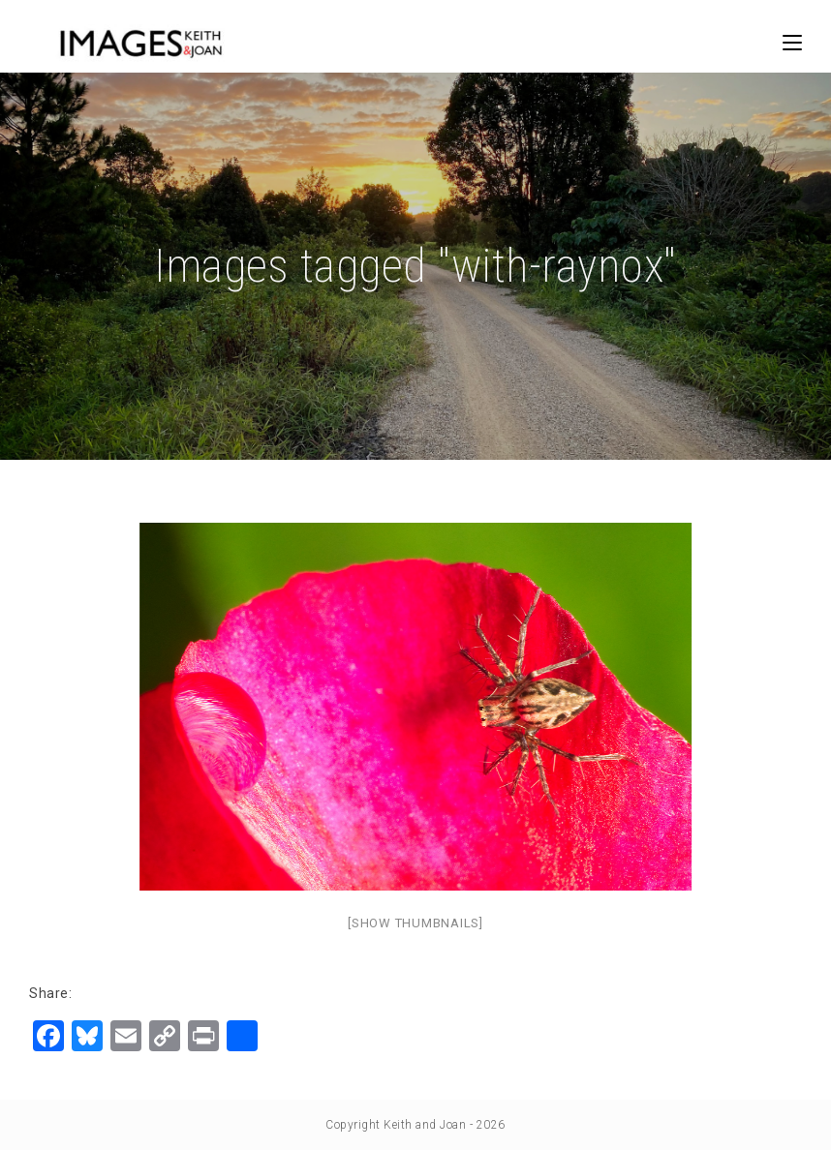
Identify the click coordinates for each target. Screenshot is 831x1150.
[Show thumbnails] (415, 923)
